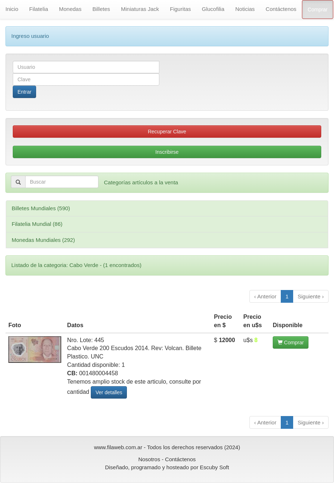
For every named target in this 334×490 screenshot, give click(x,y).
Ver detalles (109, 392)
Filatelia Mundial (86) (37, 224)
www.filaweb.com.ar (118, 447)
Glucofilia (213, 9)
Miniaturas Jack (140, 9)
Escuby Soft (214, 467)
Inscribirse (167, 152)
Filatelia (38, 9)
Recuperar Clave (167, 131)
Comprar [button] (290, 342)
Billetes (101, 9)
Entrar (24, 92)
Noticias (245, 9)
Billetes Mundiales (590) (41, 208)
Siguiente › (311, 296)
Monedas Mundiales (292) (43, 240)
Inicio (11, 9)
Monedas (70, 9)
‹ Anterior (265, 296)
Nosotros (149, 459)
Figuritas (180, 9)
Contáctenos (281, 9)
